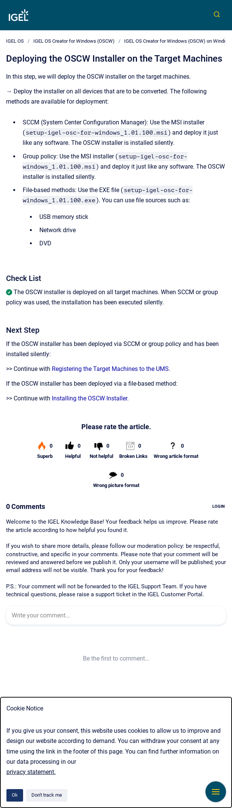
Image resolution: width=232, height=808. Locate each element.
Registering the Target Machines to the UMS (110, 368)
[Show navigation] (216, 792)
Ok (15, 795)
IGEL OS (15, 41)
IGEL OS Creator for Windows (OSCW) (74, 41)
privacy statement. (31, 771)
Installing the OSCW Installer (89, 398)
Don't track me (46, 795)
